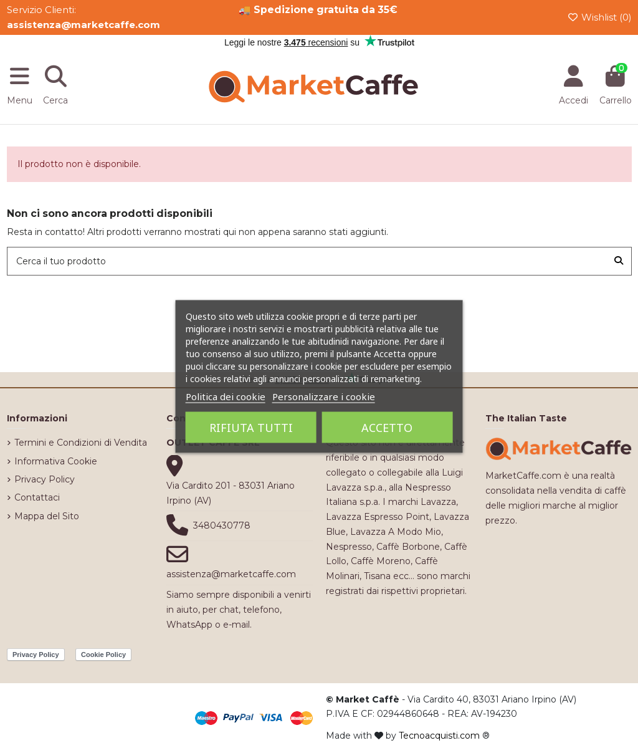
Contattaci (37, 497)
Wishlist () (599, 17)
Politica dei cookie (225, 396)
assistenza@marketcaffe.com (231, 574)
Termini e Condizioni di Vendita (80, 442)
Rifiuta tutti (251, 427)
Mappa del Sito (46, 516)
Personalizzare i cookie (323, 396)
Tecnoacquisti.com (439, 735)
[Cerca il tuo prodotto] (619, 261)
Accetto (386, 427)
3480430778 (221, 525)
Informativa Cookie (55, 461)
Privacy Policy (44, 479)
